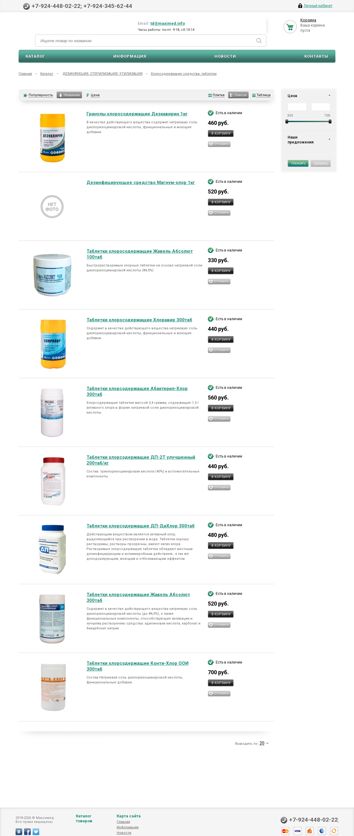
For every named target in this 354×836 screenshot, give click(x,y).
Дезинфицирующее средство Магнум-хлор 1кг (141, 182)
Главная (25, 74)
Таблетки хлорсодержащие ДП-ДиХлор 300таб (141, 526)
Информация (130, 56)
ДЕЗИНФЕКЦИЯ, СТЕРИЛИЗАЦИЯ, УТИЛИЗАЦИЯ (102, 74)
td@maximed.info (167, 23)
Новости (225, 56)
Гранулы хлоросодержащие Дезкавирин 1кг (137, 114)
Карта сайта (129, 822)
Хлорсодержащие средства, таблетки (184, 74)
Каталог (35, 56)
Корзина (308, 20)
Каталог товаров (84, 824)
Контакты (316, 56)
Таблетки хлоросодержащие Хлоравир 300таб (139, 320)
